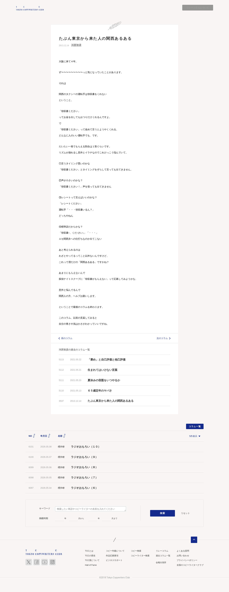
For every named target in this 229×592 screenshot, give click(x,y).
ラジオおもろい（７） (84, 477)
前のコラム (66, 338)
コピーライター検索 (140, 555)
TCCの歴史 (90, 555)
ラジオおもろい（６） (84, 487)
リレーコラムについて (198, 7)
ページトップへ (194, 540)
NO (32, 436)
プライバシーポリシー (187, 560)
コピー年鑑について (115, 551)
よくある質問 (183, 551)
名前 (62, 436)
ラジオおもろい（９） (84, 457)
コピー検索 (136, 551)
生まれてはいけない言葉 (102, 369)
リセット (185, 513)
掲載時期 (43, 518)
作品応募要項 (112, 555)
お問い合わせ (183, 555)
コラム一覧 (195, 426)
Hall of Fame (91, 565)
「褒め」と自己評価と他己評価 (106, 359)
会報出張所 (161, 562)
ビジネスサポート (114, 560)
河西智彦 (76, 45)
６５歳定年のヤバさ (100, 390)
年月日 (45, 436)
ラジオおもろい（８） (84, 467)
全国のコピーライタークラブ (190, 565)
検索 (162, 513)
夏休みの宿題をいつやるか (104, 380)
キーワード (44, 508)
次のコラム (162, 338)
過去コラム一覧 (163, 555)
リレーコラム (162, 551)
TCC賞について (92, 560)
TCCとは (89, 551)
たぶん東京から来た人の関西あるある (111, 401)
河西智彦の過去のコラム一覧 (74, 349)
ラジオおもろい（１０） (86, 446)
